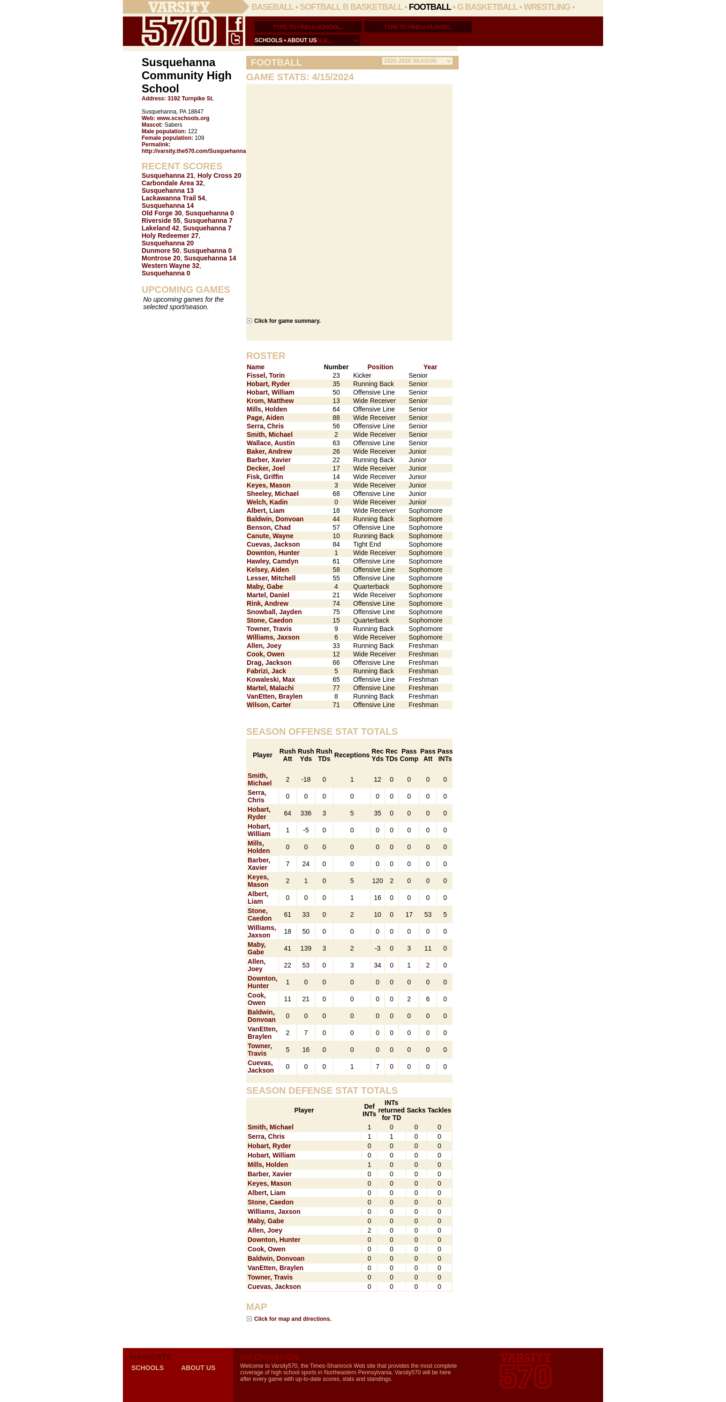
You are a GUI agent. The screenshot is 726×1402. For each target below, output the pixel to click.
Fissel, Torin (266, 375)
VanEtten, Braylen (274, 696)
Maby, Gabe (265, 586)
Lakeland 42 (160, 228)
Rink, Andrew (267, 603)
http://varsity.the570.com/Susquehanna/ (195, 151)
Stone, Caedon (270, 620)
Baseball (272, 7)
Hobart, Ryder (268, 384)
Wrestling (547, 7)
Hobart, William (271, 392)
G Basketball (487, 7)
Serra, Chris (265, 426)
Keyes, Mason (268, 485)
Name (256, 367)
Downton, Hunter (273, 552)
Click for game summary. (287, 321)
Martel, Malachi (270, 688)
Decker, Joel (266, 468)
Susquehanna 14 (168, 205)
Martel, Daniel (268, 595)
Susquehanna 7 (208, 220)
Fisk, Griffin (265, 476)
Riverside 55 (161, 220)
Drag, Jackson (269, 662)
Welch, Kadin (267, 502)
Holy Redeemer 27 (170, 235)
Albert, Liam (266, 510)
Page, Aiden (265, 417)
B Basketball (373, 7)
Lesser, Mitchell (271, 578)
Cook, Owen (266, 654)
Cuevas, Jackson (273, 544)
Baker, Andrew (269, 451)
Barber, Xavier (269, 460)
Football (430, 7)
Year (431, 367)
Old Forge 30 (162, 213)
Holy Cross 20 (219, 175)
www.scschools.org (183, 118)
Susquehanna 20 (168, 243)
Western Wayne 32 (170, 265)
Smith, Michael (270, 434)
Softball (320, 7)
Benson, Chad (269, 527)
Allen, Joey (264, 645)
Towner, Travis (269, 628)
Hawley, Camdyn (272, 561)
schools (268, 40)
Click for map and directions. (293, 1319)
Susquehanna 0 (209, 213)
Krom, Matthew (270, 400)
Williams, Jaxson (273, 637)
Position (380, 367)
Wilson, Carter (269, 705)
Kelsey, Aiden (268, 569)
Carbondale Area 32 (172, 183)
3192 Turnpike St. (190, 98)
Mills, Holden (267, 409)
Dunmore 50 (161, 250)
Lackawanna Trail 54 (173, 198)
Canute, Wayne (270, 536)
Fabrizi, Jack (266, 671)
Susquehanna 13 (168, 190)
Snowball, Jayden (274, 612)
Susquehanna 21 (168, 175)
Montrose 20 (161, 258)
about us (302, 40)
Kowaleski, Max (271, 679)
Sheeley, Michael (273, 493)
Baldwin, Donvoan (275, 519)
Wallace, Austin (271, 443)
